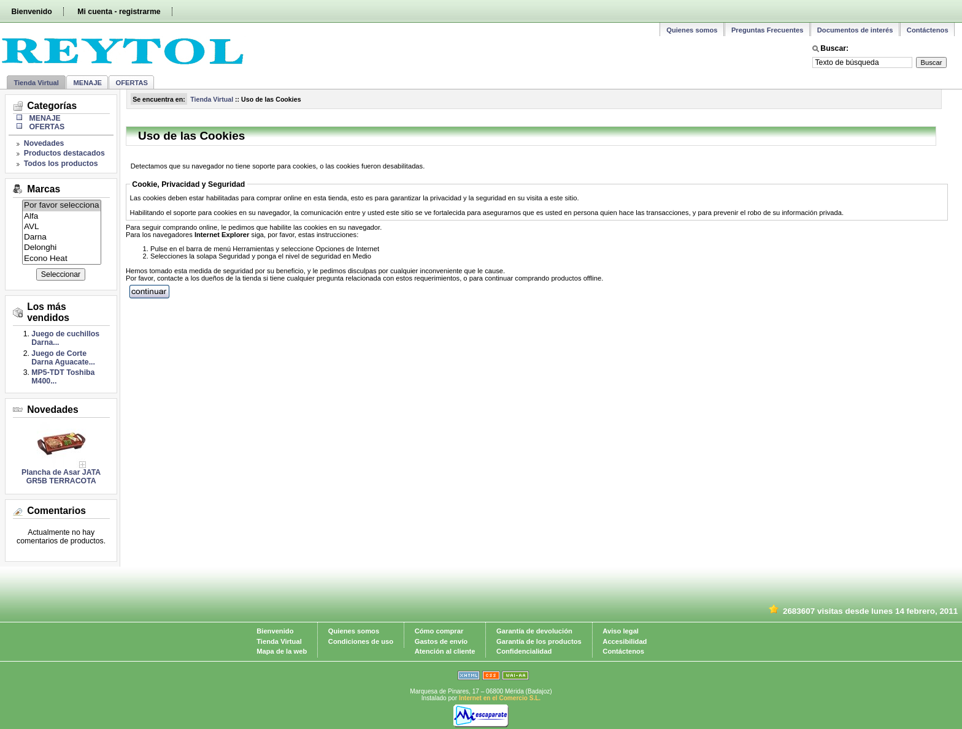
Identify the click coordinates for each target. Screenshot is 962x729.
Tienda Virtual (36, 82)
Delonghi (62, 248)
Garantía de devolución (534, 631)
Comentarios (56, 510)
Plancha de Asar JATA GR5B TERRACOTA (61, 476)
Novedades (44, 143)
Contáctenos (928, 30)
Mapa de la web (281, 651)
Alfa (62, 216)
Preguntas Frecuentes (767, 30)
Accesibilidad (624, 641)
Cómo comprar (439, 631)
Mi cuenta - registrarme (118, 11)
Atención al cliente (445, 651)
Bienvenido (31, 11)
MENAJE (87, 82)
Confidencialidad (524, 651)
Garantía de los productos (539, 641)
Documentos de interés (855, 30)
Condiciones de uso (360, 641)
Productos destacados (64, 153)
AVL (62, 227)
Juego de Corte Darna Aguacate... (63, 357)
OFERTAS (131, 82)
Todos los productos (61, 163)
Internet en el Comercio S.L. (500, 698)
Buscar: (834, 48)
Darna (62, 237)
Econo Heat (62, 259)
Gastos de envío (441, 641)
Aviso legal (620, 631)
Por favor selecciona (62, 205)
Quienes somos (691, 30)
